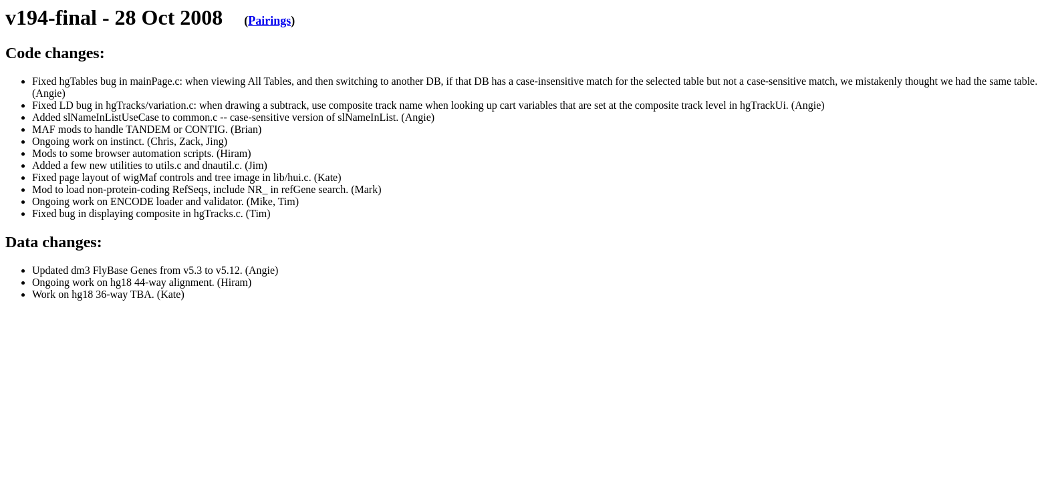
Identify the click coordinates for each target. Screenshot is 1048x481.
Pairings (269, 20)
